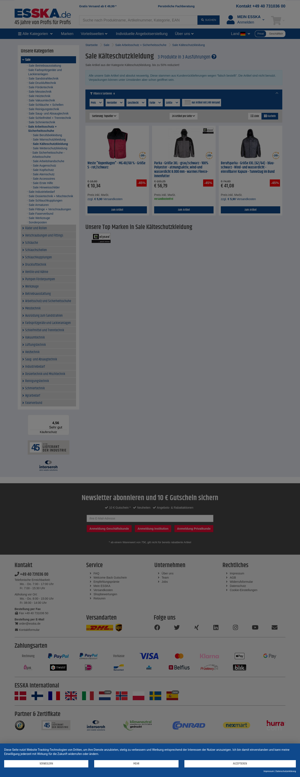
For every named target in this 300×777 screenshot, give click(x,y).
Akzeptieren (240, 763)
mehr (136, 763)
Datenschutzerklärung (286, 771)
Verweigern (46, 763)
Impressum (269, 771)
